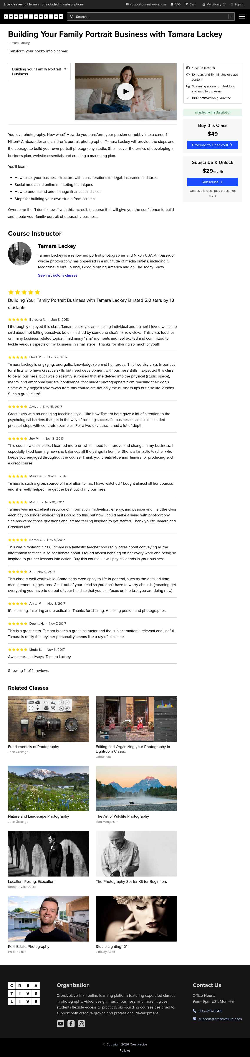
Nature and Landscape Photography (38, 816)
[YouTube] (61, 1024)
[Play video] (126, 91)
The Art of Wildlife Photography (122, 816)
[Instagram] (81, 1024)
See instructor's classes (57, 275)
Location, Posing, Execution (31, 881)
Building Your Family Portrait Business (36, 71)
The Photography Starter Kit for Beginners (131, 881)
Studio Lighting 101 (111, 946)
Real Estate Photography (28, 946)
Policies (125, 1050)
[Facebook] (71, 1024)
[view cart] (191, 4)
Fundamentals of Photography (33, 746)
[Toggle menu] (242, 16)
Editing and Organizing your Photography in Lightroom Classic (133, 749)
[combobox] (150, 16)
